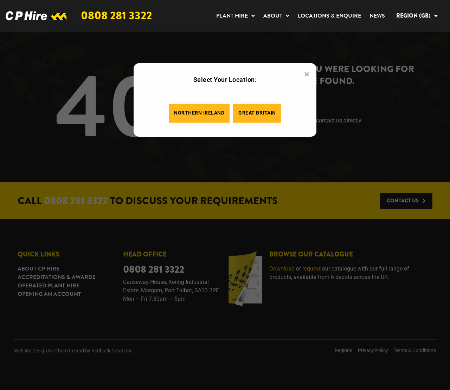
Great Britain (257, 113)
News (377, 16)
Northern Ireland (199, 113)
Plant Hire (235, 15)
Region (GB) (417, 15)
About (276, 15)
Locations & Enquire (329, 16)
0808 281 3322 (116, 15)
